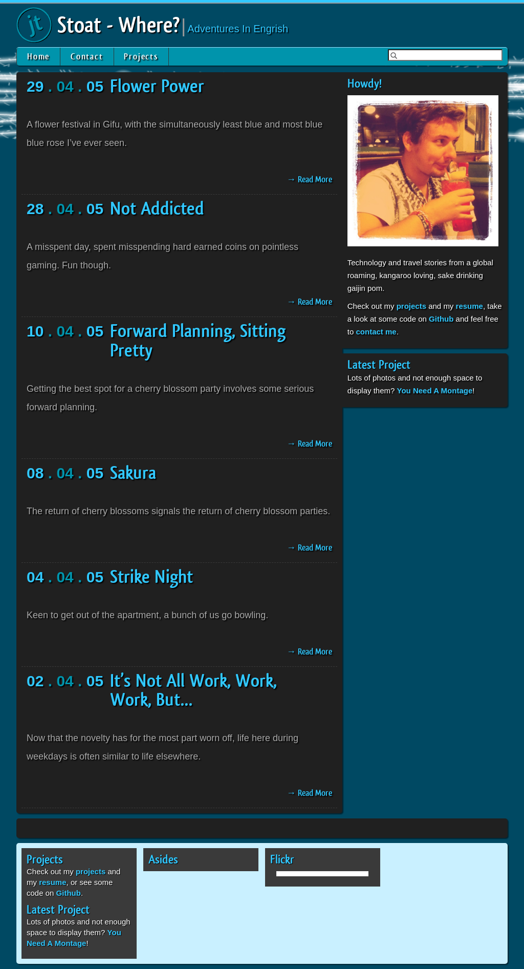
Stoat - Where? (118, 25)
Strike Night (151, 577)
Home (38, 56)
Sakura (133, 473)
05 (94, 86)
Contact (87, 56)
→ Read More (309, 179)
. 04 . (64, 86)
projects (411, 306)
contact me (376, 331)
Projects (141, 56)
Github (441, 318)
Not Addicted (157, 209)
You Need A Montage (435, 390)
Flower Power (157, 86)
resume (469, 306)
